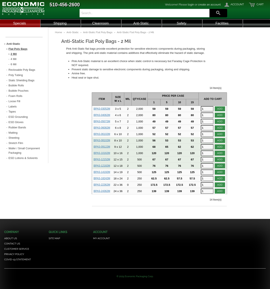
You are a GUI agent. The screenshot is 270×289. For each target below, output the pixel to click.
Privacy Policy (14, 254)
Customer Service (16, 248)
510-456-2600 (65, 4)
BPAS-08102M (102, 140)
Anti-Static (141, 23)
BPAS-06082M (102, 127)
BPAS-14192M (102, 172)
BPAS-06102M (102, 134)
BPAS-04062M (102, 115)
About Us (10, 238)
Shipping (59, 23)
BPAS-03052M (102, 108)
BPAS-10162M (102, 153)
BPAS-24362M (102, 191)
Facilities (221, 23)
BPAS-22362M (102, 184)
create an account (209, 4)
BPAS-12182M (102, 165)
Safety (181, 23)
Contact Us (12, 243)
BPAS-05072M (102, 121)
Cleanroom (100, 23)
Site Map (54, 238)
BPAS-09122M (102, 146)
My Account (101, 238)
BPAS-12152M (102, 159)
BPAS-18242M (102, 178)
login (191, 4)
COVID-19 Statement (17, 259)
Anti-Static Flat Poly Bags (97, 32)
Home (58, 32)
